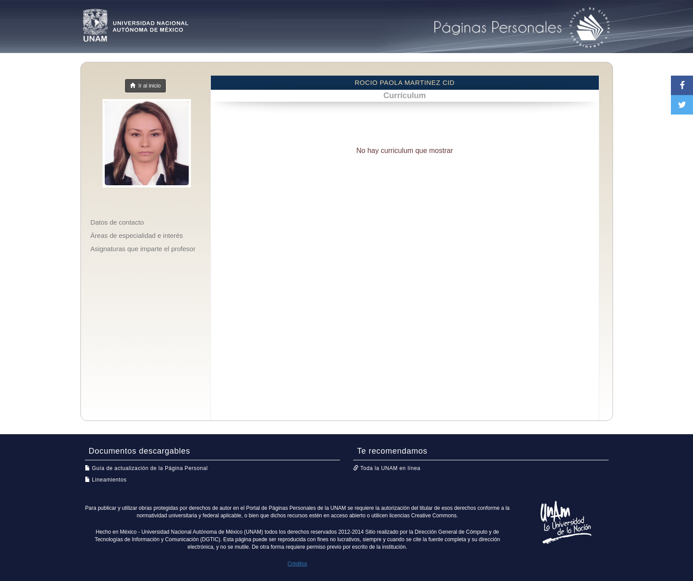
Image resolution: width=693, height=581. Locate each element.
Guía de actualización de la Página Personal (146, 468)
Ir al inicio (145, 86)
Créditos (297, 564)
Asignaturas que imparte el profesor (143, 248)
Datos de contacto (117, 222)
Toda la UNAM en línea (386, 468)
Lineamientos (106, 480)
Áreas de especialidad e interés (137, 235)
